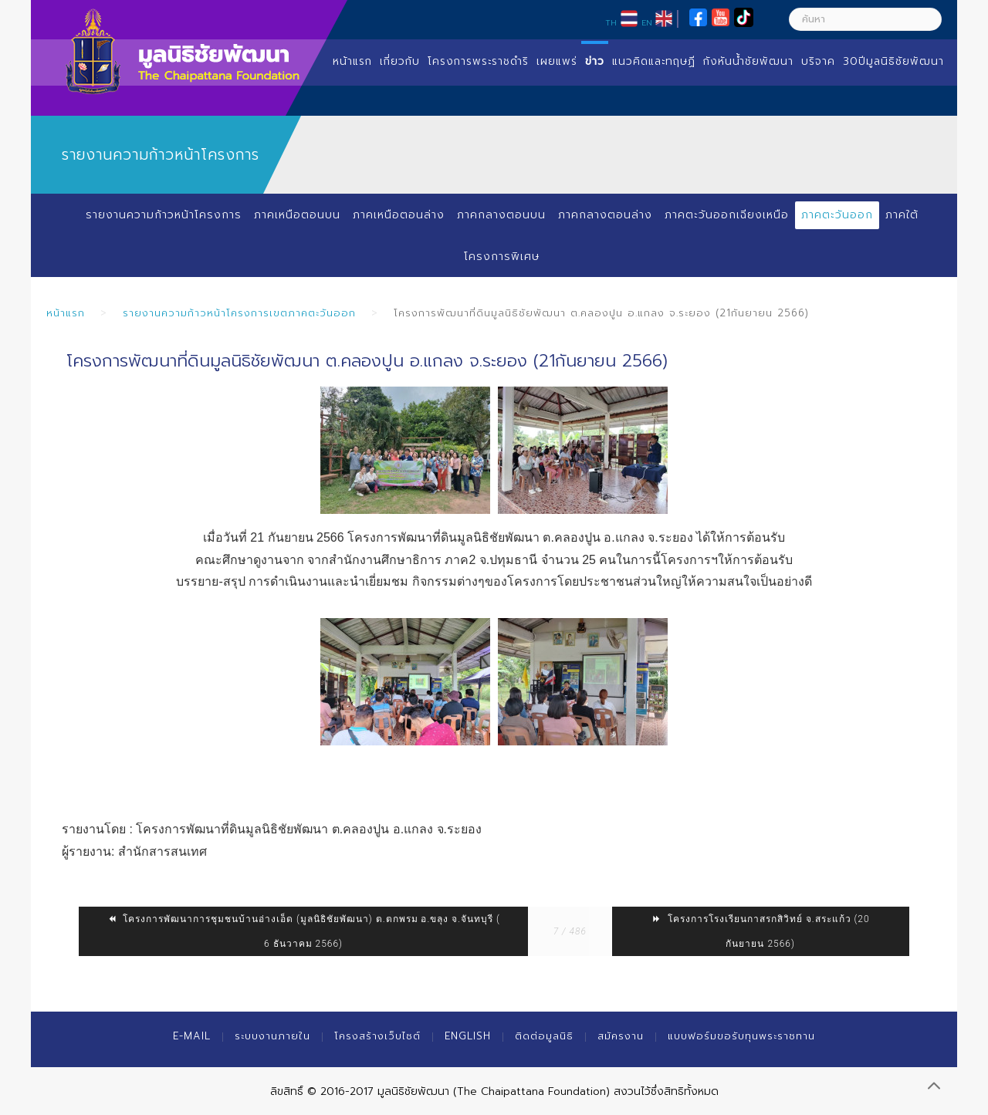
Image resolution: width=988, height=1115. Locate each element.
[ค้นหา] (865, 19)
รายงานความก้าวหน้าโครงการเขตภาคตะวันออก (239, 313)
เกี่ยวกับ (400, 61)
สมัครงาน (620, 1036)
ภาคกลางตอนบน (501, 215)
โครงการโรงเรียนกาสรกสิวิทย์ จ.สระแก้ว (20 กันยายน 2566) (760, 931)
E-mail (192, 1036)
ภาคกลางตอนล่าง (605, 215)
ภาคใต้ (902, 215)
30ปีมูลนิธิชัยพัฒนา (893, 61)
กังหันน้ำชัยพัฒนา (748, 61)
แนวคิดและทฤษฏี (653, 61)
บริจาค (818, 61)
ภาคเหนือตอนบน (297, 215)
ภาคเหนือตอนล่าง (399, 215)
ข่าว (594, 61)
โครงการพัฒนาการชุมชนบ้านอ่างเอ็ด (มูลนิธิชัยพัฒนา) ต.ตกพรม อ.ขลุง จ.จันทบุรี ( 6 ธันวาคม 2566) (303, 931)
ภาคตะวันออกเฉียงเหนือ (727, 215)
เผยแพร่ (556, 61)
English (468, 1036)
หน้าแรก (352, 61)
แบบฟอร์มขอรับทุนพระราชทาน (741, 1036)
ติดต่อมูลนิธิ (544, 1036)
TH (611, 22)
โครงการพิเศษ (502, 256)
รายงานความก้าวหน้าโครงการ (164, 215)
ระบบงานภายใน (272, 1036)
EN (646, 22)
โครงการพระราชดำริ (478, 61)
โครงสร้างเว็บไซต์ (377, 1036)
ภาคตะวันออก (837, 215)
